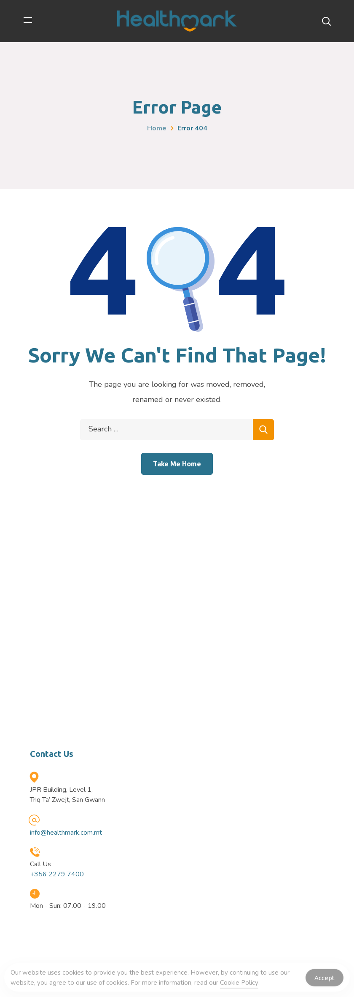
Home (156, 128)
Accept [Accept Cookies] (324, 980)
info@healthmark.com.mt (66, 832)
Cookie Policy (239, 985)
